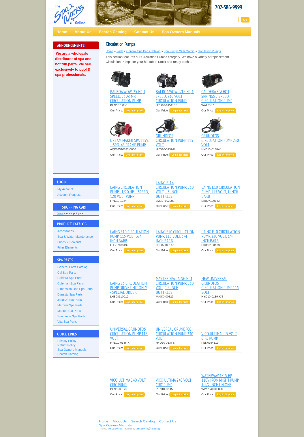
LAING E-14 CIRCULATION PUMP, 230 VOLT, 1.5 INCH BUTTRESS (175, 189)
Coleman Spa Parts (70, 283)
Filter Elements (67, 247)
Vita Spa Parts (67, 321)
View (60, 213)
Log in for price (134, 110)
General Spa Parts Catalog (143, 51)
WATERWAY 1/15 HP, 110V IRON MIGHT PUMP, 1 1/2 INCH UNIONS (220, 380)
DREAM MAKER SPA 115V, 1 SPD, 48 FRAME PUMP (129, 142)
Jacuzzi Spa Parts (69, 299)
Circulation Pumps (209, 51)
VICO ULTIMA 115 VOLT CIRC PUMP (219, 336)
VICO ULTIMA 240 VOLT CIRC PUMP (128, 382)
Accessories (65, 231)
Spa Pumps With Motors (179, 51)
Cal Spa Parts (66, 272)
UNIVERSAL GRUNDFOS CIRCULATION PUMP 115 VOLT (129, 333)
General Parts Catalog (72, 267)
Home (61, 32)
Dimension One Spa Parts (75, 289)
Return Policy (66, 345)
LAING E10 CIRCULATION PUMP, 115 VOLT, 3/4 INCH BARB (129, 236)
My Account (65, 189)
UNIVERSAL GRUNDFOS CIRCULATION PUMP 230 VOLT (174, 333)
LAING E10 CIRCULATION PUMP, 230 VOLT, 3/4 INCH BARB (220, 236)
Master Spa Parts (69, 311)
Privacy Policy (66, 341)
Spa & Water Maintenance (75, 236)
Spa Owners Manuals (181, 32)
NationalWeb (141, 429)
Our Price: (117, 110)
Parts (119, 51)
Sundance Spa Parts (71, 316)
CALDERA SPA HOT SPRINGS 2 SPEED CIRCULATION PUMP (216, 96)
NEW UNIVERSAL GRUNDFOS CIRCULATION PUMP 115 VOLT (220, 285)
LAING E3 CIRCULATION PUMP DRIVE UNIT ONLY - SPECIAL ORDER (128, 287)
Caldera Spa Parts (69, 278)
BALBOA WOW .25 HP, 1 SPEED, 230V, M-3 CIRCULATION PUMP (127, 96)
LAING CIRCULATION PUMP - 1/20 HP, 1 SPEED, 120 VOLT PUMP (129, 191)
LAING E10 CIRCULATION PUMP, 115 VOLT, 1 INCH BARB (220, 191)
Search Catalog (113, 32)
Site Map (156, 429)
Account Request (69, 194)
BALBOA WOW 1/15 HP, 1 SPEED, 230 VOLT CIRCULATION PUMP (175, 96)
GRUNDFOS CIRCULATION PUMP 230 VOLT (220, 140)
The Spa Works (69, 14)
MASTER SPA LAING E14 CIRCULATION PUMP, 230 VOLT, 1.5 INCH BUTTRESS (175, 285)
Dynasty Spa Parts (70, 294)
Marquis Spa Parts (70, 305)
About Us (83, 32)
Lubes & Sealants (69, 242)
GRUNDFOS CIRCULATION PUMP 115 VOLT (174, 140)
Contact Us (144, 32)
